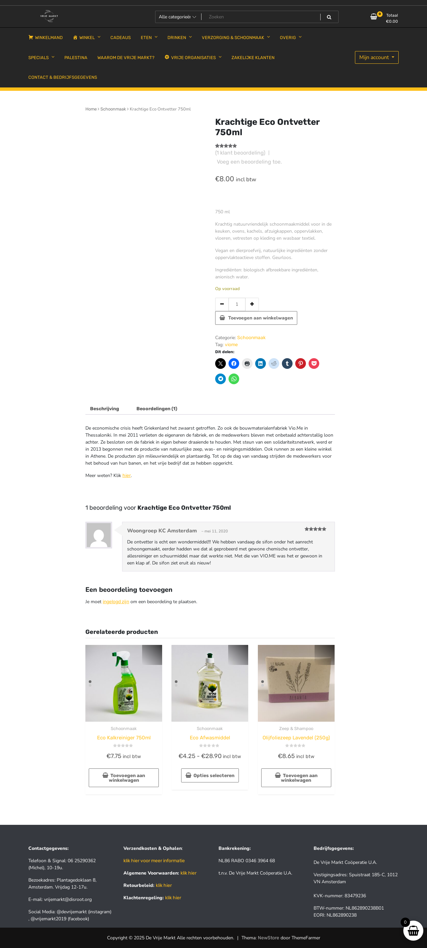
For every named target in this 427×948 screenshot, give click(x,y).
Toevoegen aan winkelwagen (260, 318)
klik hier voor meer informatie (154, 861)
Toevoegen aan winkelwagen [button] (127, 778)
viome (231, 344)
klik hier (188, 873)
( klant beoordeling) (240, 153)
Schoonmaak (113, 108)
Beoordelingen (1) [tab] (156, 409)
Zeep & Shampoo (296, 728)
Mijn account (374, 57)
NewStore (268, 938)
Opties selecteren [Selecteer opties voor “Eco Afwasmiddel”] (214, 775)
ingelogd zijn (116, 602)
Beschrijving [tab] (104, 409)
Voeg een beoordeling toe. (249, 162)
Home (91, 108)
